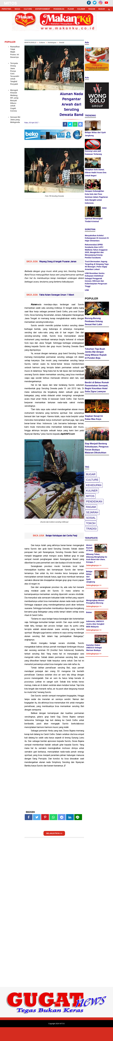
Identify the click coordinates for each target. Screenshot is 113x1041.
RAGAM (91, 9)
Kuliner (92, 491)
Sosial (91, 518)
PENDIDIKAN (58, 9)
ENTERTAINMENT (42, 9)
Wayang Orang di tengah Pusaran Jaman (57, 275)
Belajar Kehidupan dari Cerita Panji (61, 549)
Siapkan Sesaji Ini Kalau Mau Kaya (94, 418)
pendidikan (94, 501)
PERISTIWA (6, 9)
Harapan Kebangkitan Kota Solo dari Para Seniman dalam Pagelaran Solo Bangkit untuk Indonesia (96, 197)
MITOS (10, 3)
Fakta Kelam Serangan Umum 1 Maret (56, 308)
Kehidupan (93, 485)
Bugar (90, 474)
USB (87, 290)
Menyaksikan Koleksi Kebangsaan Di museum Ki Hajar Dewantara (97, 238)
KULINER (81, 9)
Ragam (91, 507)
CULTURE (28, 9)
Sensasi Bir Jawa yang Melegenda (15, 119)
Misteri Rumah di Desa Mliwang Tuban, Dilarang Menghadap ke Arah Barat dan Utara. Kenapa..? (96, 554)
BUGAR (102, 9)
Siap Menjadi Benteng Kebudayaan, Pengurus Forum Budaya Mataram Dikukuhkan (96, 448)
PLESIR (71, 9)
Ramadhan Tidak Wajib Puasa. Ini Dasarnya (15, 52)
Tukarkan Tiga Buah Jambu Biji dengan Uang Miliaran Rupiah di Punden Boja (96, 353)
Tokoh (90, 523)
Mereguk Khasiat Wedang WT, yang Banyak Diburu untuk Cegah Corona (14, 100)
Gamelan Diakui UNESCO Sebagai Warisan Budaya (94, 648)
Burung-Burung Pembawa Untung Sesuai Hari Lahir (94, 322)
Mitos (90, 496)
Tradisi (91, 529)
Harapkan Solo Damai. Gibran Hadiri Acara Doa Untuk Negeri (95, 173)
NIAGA (17, 9)
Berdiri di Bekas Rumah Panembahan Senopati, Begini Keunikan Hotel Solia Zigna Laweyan (97, 387)
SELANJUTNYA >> (54, 847)
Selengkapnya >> (93, 566)
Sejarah (92, 512)
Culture (92, 480)
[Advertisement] (54, 246)
